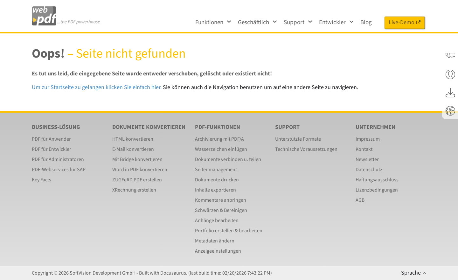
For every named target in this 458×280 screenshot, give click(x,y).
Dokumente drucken (217, 179)
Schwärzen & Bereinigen (221, 210)
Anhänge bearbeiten (217, 220)
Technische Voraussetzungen (306, 149)
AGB (360, 200)
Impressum (368, 139)
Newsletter (367, 159)
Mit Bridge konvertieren (137, 159)
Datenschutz (369, 169)
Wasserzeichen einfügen (221, 149)
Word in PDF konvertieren (139, 169)
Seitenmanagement (216, 169)
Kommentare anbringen (220, 200)
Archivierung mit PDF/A (219, 139)
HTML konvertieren (132, 139)
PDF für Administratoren (58, 159)
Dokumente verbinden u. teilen (228, 159)
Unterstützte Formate (298, 139)
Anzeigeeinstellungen (218, 251)
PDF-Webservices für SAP (59, 169)
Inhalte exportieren (215, 189)
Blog (366, 22)
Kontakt (364, 149)
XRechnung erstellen (134, 189)
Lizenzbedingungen (377, 189)
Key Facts (41, 179)
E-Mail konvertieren (133, 149)
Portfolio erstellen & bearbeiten (228, 230)
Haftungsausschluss (377, 179)
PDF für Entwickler (51, 149)
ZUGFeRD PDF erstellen (137, 179)
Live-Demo (404, 22)
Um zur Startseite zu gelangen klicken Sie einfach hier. (97, 87)
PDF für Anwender (51, 139)
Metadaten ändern (214, 240)
